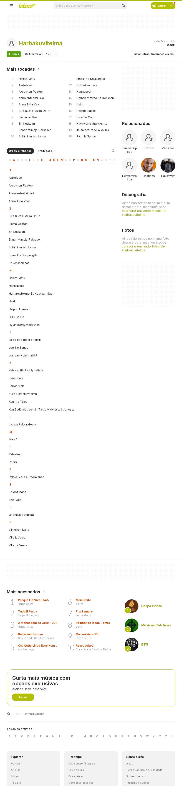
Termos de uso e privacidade (144, 769)
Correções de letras (81, 782)
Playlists (16, 782)
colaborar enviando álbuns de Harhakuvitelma (144, 213)
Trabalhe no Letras (138, 782)
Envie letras (76, 776)
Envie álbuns (76, 769)
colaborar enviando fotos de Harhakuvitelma (143, 248)
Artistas (15, 769)
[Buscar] (123, 5)
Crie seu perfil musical (82, 763)
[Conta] (171, 5)
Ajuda (129, 763)
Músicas (16, 763)
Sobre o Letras (135, 776)
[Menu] (12, 5)
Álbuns (15, 776)
